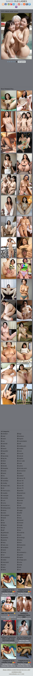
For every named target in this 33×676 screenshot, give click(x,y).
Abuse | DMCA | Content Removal (12, 670)
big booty (4, 456)
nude (19, 463)
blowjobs (4, 468)
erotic (3, 513)
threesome (21, 545)
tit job (19, 547)
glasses (4, 535)
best (3, 453)
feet (3, 522)
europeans (5, 515)
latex (3, 567)
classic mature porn (8, 485)
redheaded (21, 508)
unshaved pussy (23, 552)
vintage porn (22, 560)
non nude (21, 461)
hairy (3, 542)
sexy (19, 518)
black (3, 463)
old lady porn (22, 468)
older (19, 473)
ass (3, 441)
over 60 (20, 485)
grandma (4, 537)
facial (3, 518)
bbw (3, 446)
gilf (2, 530)
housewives (5, 557)
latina (3, 569)
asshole (4, 443)
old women (21, 471)
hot (2, 555)
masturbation (22, 441)
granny (4, 540)
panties (20, 490)
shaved (20, 520)
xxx (19, 569)
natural (20, 456)
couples (4, 493)
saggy (20, 510)
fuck (3, 527)
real (19, 505)
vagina (20, 557)
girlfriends (5, 532)
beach (3, 448)
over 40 (20, 480)
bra (3, 476)
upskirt (20, 555)
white (19, 565)
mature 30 (21, 478)
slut (19, 530)
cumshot (4, 498)
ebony (3, 510)
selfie (19, 513)
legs (19, 433)
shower (20, 522)
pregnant (20, 498)
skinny (20, 527)
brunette (4, 478)
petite (19, 495)
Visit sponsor (21, 61)
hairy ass (4, 545)
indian (3, 560)
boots (3, 473)
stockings (21, 537)
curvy (3, 503)
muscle (20, 453)
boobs (3, 471)
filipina (4, 525)
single (19, 525)
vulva (19, 562)
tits (19, 550)
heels (3, 550)
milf (19, 443)
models (20, 448)
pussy (19, 503)
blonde (4, 466)
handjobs (4, 547)
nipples (20, 458)
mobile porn (21, 446)
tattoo (19, 540)
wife (19, 567)
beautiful (4, 451)
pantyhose (21, 493)
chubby (4, 483)
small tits (20, 532)
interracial (5, 562)
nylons (20, 466)
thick (19, 542)
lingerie (20, 438)
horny (3, 552)
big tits (4, 458)
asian (3, 438)
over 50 (20, 483)
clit (2, 488)
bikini (3, 461)
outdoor (20, 476)
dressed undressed (8, 505)
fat (2, 520)
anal (3, 436)
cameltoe (4, 480)
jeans (3, 565)
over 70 (20, 488)
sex (19, 515)
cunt (3, 500)
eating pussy (5, 508)
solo (19, 535)
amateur (4, 433)
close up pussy (6, 490)
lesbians (20, 436)
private (20, 500)
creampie (4, 495)
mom (19, 451)
